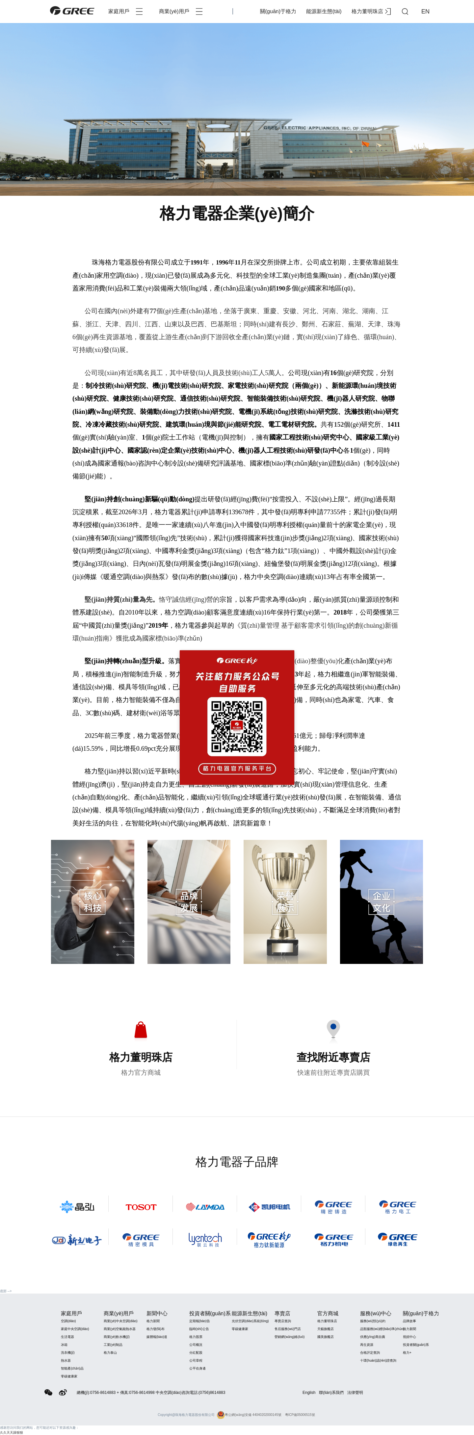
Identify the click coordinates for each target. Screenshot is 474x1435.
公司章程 (195, 1360)
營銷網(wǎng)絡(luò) (289, 1337)
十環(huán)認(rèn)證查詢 (378, 1360)
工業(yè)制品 (113, 1345)
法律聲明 (355, 1392)
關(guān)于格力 (278, 11)
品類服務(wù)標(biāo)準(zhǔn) (382, 1329)
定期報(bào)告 (199, 1321)
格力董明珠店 (371, 11)
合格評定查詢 (370, 1352)
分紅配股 (195, 1352)
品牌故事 (409, 1321)
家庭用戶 (125, 11)
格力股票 (195, 1337)
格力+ (407, 1352)
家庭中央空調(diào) (75, 1329)
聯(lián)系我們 (331, 1392)
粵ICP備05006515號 (300, 1415)
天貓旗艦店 (325, 1329)
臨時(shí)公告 (199, 1329)
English (309, 1392)
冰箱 (64, 1345)
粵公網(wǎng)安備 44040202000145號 (249, 1415)
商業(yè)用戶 (180, 11)
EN (425, 11)
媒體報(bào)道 (156, 1337)
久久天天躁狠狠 (11, 1432)
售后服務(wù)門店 (288, 1329)
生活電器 (67, 1337)
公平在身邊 (197, 1368)
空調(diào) (68, 1321)
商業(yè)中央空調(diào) (121, 1321)
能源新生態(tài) (324, 11)
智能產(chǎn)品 (72, 1368)
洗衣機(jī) (68, 1352)
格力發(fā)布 (155, 1329)
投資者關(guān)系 (416, 1345)
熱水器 (66, 1360)
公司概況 (195, 1345)
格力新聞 (153, 1321)
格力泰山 (110, 1352)
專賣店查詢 (283, 1321)
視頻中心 (409, 1337)
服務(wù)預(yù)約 (372, 1321)
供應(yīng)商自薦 (372, 1337)
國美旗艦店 (325, 1337)
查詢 (405, 11)
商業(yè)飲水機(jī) (117, 1337)
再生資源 (366, 1345)
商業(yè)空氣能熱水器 (120, 1329)
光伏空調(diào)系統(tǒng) (250, 1321)
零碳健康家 (69, 1376)
